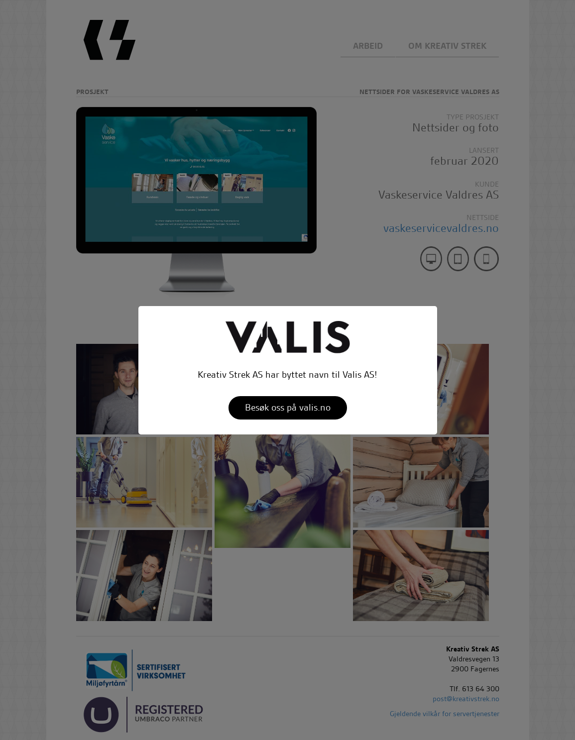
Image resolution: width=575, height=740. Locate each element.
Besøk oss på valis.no (288, 407)
